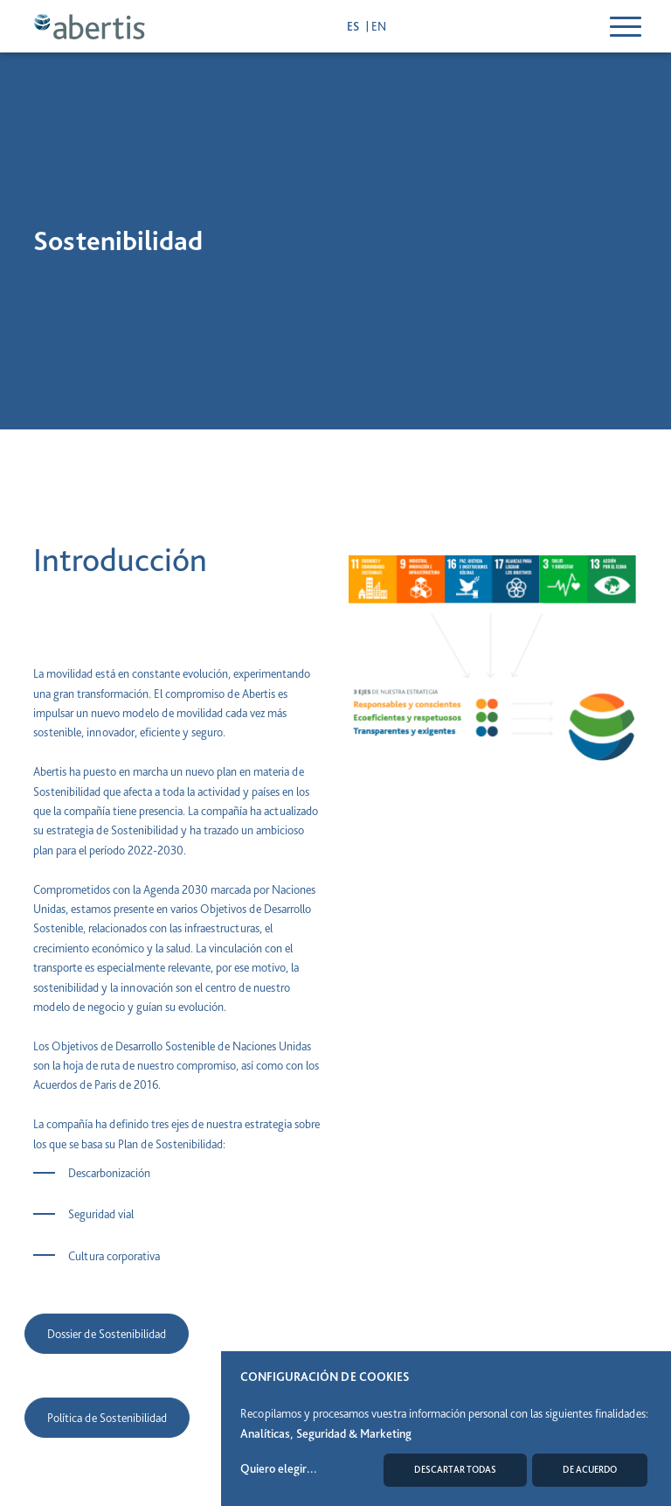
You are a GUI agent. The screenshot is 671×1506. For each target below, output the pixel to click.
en (378, 26)
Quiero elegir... (278, 1468)
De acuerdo (590, 1469)
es (354, 26)
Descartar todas (455, 1469)
